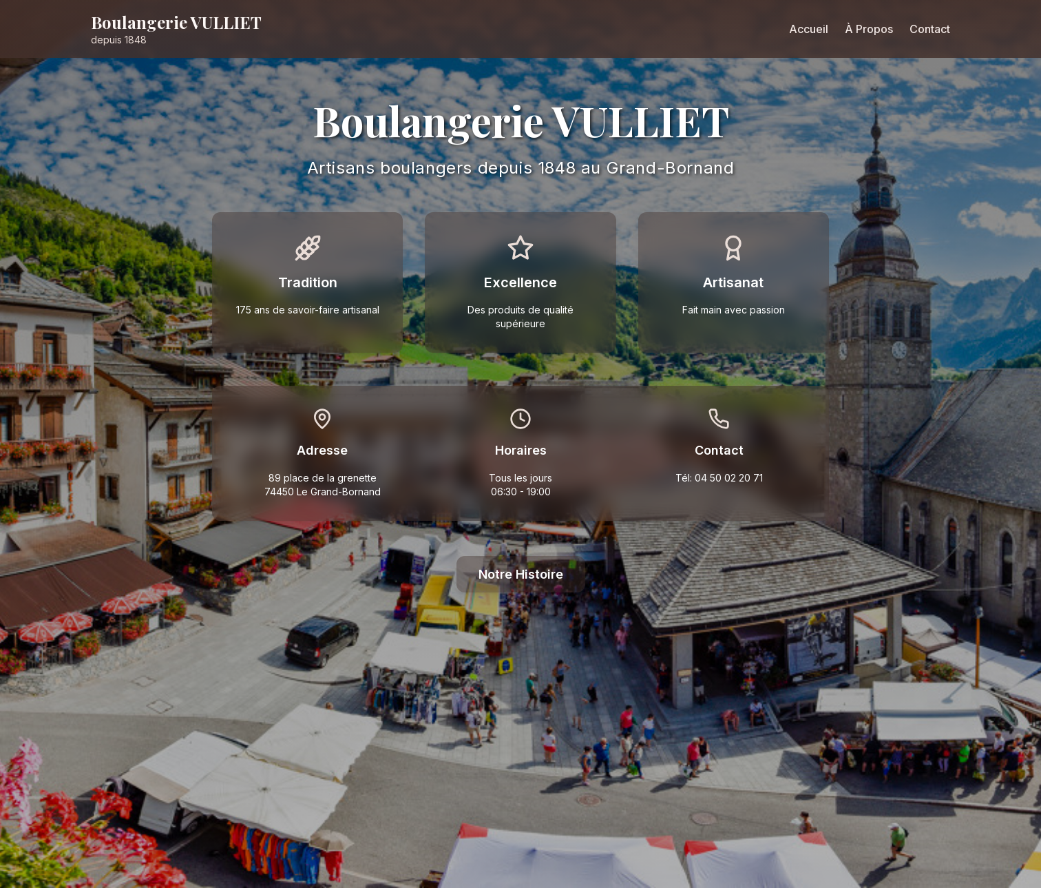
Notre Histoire (521, 574)
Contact (929, 29)
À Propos (869, 29)
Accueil (808, 29)
